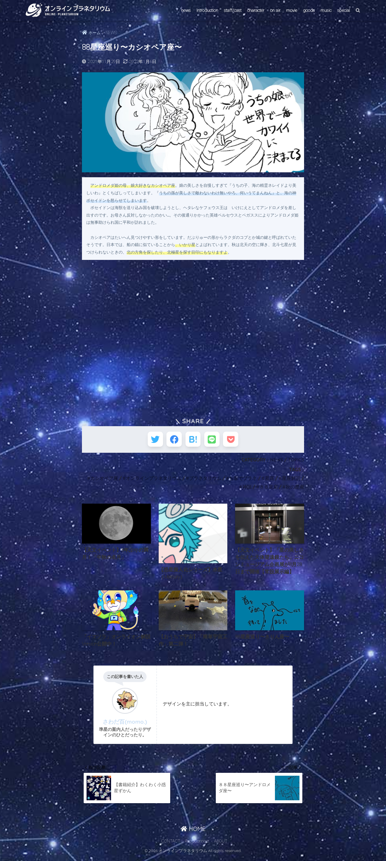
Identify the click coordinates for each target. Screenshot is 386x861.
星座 (269, 480)
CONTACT (170, 845)
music (326, 10)
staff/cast (232, 10)
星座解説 (291, 480)
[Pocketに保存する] (235, 440)
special (343, 10)
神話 (246, 489)
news (186, 10)
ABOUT (220, 845)
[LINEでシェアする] (214, 440)
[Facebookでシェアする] (172, 440)
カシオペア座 (103, 480)
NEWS (276, 462)
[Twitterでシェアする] (151, 440)
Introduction (207, 10)
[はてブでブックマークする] (193, 440)
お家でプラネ (243, 480)
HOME (193, 833)
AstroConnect (197, 845)
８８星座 (268, 489)
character (255, 10)
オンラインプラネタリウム (153, 480)
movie (291, 10)
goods (309, 10)
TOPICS (296, 462)
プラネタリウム (205, 480)
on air (275, 10)
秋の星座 (295, 489)
